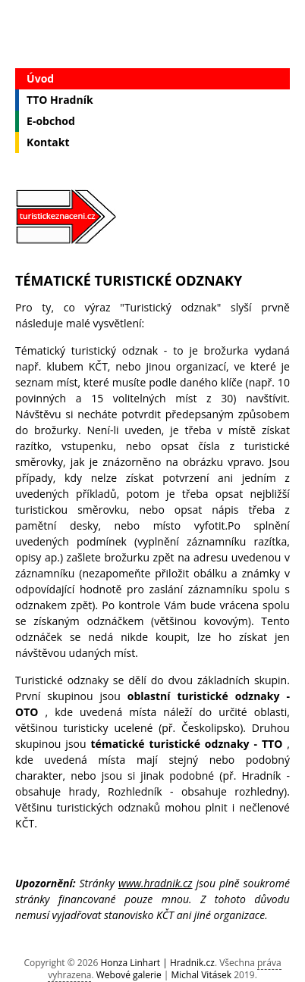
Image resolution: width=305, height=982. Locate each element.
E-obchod (51, 121)
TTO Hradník (60, 99)
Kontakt (48, 142)
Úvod (40, 78)
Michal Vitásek (201, 974)
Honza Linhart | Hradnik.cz (157, 962)
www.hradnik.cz (155, 883)
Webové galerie (129, 974)
